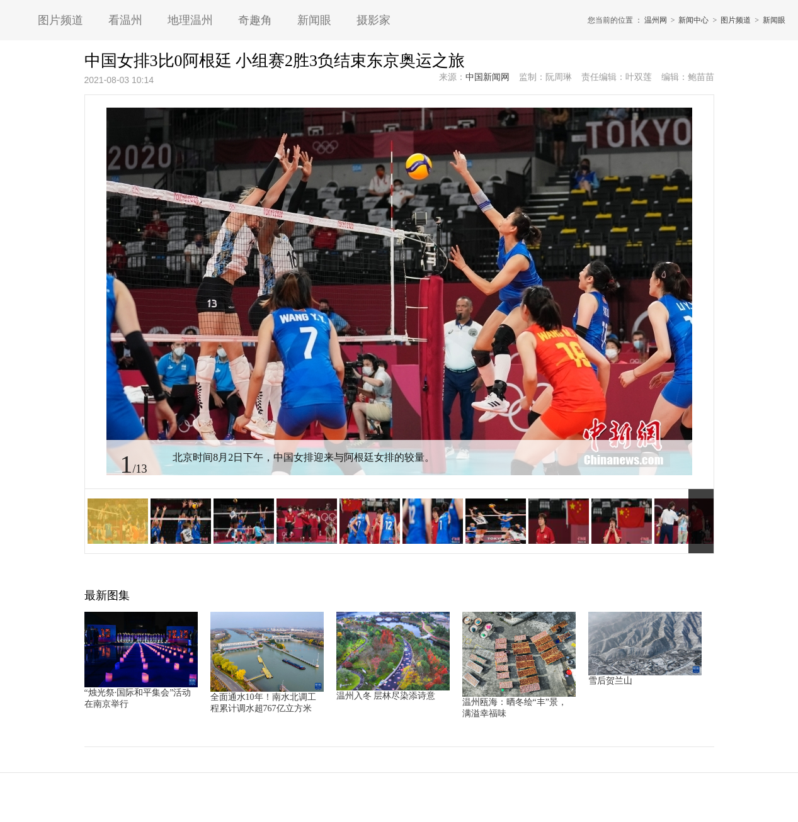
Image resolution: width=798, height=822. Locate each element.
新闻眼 (314, 20)
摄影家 (373, 20)
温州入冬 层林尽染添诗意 (386, 696)
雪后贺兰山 (610, 680)
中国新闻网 (487, 77)
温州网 (655, 20)
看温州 (125, 20)
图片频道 (60, 20)
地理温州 (190, 20)
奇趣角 (255, 20)
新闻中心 (693, 20)
